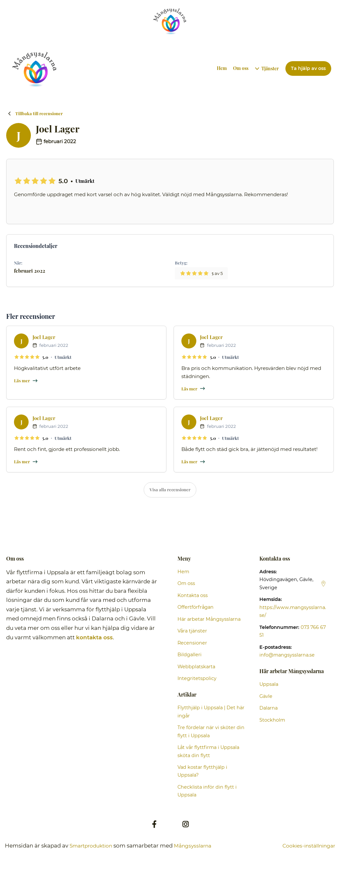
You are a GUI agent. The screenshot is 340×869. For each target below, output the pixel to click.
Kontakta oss (192, 596)
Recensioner (192, 643)
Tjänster (270, 68)
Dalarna (268, 708)
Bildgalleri (189, 655)
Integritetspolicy (196, 679)
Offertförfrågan (195, 607)
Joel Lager (44, 337)
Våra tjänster (192, 631)
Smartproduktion (93, 846)
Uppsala (268, 684)
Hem (222, 68)
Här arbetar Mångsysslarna (209, 619)
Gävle (265, 696)
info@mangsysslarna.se (287, 655)
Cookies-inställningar (306, 846)
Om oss (241, 68)
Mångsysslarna (199, 846)
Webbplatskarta (196, 667)
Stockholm (272, 720)
